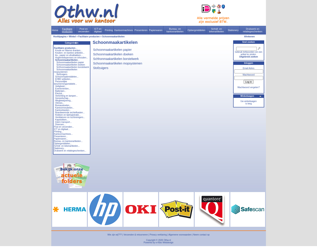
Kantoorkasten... (63, 110)
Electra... (59, 93)
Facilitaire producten (67, 30)
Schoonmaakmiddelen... (66, 77)
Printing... (58, 131)
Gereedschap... (62, 98)
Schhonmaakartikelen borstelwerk (72, 67)
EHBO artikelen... (63, 79)
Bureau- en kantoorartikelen (174, 30)
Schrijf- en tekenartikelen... (67, 146)
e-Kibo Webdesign (165, 242)
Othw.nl (167, 240)
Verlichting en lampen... (66, 96)
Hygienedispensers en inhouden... (71, 57)
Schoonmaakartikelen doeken (70, 65)
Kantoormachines (123, 30)
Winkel (72, 36)
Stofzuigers (61, 74)
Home (55, 30)
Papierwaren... (61, 139)
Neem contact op (201, 235)
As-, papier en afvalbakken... (69, 55)
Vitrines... (59, 103)
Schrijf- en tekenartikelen (216, 30)
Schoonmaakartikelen (113, 36)
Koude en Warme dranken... (68, 50)
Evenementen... (62, 88)
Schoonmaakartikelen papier (70, 62)
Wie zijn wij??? (114, 235)
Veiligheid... (60, 86)
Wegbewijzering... (63, 100)
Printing (109, 30)
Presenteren (141, 30)
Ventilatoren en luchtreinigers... (70, 117)
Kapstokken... (61, 119)
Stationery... (60, 148)
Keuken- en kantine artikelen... (70, 53)
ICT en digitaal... (62, 129)
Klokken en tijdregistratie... (68, 115)
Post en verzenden (83, 30)
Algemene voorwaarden (179, 235)
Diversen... (60, 124)
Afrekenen (249, 36)
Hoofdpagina (59, 36)
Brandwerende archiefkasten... (70, 112)
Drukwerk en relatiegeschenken (252, 30)
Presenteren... (61, 136)
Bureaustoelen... (63, 105)
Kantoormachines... (63, 134)
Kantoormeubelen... (64, 108)
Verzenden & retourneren (136, 235)
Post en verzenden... (64, 127)
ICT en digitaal (98, 30)
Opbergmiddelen (196, 30)
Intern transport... (63, 122)
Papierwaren (156, 30)
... (65, 48)
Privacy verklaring (158, 235)
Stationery (233, 30)
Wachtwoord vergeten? (248, 87)
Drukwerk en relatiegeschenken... (70, 151)
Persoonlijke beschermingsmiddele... (65, 82)
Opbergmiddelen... (63, 143)
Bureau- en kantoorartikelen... (68, 141)
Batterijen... (60, 91)
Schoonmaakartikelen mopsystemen (65, 70)
